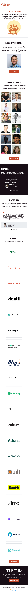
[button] (25, 4)
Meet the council (14, 158)
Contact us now (14, 580)
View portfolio (14, 561)
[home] (5, 4)
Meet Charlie (14, 71)
